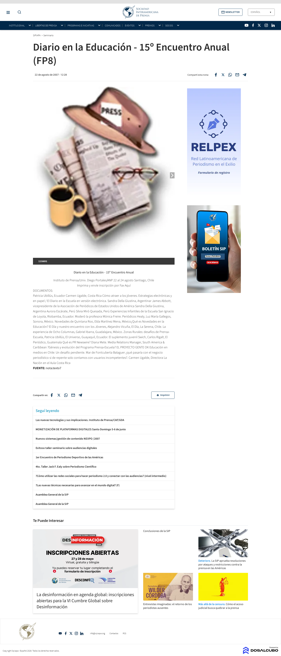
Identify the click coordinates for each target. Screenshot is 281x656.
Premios (149, 25)
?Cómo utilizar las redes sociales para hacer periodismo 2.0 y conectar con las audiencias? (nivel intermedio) (101, 476)
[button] (230, 12)
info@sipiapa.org (97, 633)
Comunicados (112, 25)
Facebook (65, 633)
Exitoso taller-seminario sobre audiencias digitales (66, 448)
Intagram (76, 633)
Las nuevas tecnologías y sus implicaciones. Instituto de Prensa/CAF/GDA (80, 420)
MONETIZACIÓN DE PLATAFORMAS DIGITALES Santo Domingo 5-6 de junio (81, 429)
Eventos (129, 25)
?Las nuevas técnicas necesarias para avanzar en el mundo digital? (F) (78, 485)
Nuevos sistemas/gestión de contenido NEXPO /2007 (68, 439)
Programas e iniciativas (81, 25)
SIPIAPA (37, 35)
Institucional (17, 25)
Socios (169, 25)
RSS (124, 633)
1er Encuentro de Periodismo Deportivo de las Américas (69, 457)
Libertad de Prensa (46, 25)
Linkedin (81, 633)
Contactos (113, 633)
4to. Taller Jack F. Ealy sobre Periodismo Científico (66, 467)
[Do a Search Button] (18, 12)
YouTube (60, 633)
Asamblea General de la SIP (52, 495)
